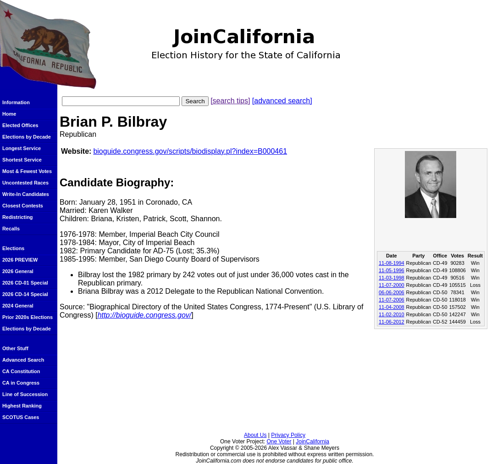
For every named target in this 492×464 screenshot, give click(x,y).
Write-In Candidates (25, 194)
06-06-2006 (391, 292)
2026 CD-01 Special (25, 282)
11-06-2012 (391, 321)
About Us (255, 435)
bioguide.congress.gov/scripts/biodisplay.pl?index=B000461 (190, 151)
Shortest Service (22, 159)
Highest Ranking (22, 405)
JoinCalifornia (312, 441)
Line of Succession (25, 394)
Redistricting (17, 217)
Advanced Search (23, 360)
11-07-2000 (391, 285)
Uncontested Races (25, 182)
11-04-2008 (391, 307)
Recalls (11, 228)
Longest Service (21, 148)
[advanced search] (282, 101)
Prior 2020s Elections (27, 317)
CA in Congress (20, 383)
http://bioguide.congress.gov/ (145, 315)
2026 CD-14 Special (25, 294)
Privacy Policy (288, 435)
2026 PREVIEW (20, 260)
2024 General (17, 305)
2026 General (17, 271)
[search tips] (230, 101)
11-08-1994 (391, 263)
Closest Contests (22, 205)
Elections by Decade (26, 137)
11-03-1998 (391, 277)
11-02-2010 (391, 314)
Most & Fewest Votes (27, 171)
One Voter (278, 441)
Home (9, 114)
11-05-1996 (391, 270)
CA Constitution (21, 371)
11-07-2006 (391, 299)
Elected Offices (20, 125)
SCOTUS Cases (20, 417)
